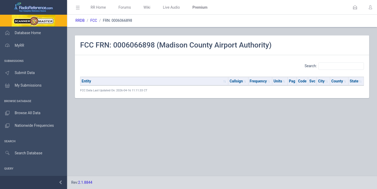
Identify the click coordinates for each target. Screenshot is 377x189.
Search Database (21, 153)
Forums (124, 7)
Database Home (20, 32)
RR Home (98, 7)
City (321, 81)
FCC (93, 20)
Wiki (146, 7)
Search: (334, 66)
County (337, 81)
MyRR (12, 45)
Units (278, 81)
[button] (355, 7)
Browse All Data (20, 113)
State (354, 81)
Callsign (236, 81)
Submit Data (17, 73)
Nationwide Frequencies (27, 125)
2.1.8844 (85, 182)
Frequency (258, 81)
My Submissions (21, 85)
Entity (86, 81)
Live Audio (171, 7)
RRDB (80, 20)
